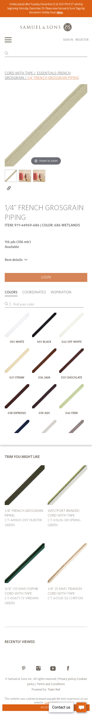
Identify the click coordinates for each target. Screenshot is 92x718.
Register (81, 39)
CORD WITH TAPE (19, 73)
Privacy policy (66, 679)
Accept (46, 707)
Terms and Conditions (50, 684)
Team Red (54, 689)
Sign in (68, 39)
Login (46, 277)
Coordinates (34, 292)
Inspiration (61, 292)
